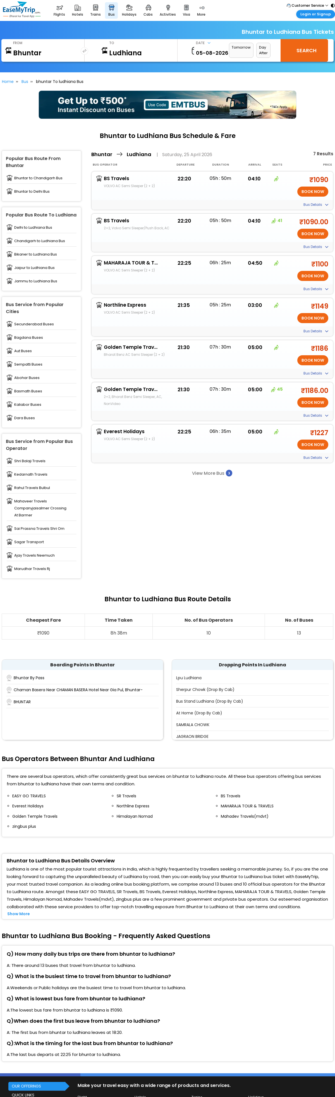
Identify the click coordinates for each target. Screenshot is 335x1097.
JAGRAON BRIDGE (192, 736)
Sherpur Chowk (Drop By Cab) (205, 689)
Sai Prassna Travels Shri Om (39, 528)
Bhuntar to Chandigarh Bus (38, 178)
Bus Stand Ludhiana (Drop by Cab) (209, 701)
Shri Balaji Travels (30, 461)
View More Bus (212, 473)
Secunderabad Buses (34, 324)
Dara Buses (24, 418)
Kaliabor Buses (27, 404)
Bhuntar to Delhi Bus (32, 191)
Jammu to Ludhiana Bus (35, 281)
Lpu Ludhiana (189, 678)
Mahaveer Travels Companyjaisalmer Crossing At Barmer (40, 508)
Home (8, 81)
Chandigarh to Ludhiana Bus (39, 241)
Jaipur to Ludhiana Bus (34, 267)
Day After (263, 50)
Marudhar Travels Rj (32, 568)
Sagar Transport (29, 542)
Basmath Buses (28, 391)
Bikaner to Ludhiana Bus (35, 254)
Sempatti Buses (28, 364)
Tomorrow (241, 47)
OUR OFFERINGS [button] (26, 1086)
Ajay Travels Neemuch (34, 555)
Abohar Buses (27, 377)
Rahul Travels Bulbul (32, 487)
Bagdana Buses (28, 337)
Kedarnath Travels (30, 474)
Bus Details (315, 204)
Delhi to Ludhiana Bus (33, 227)
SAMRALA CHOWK (192, 725)
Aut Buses (23, 351)
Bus (24, 81)
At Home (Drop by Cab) (199, 713)
